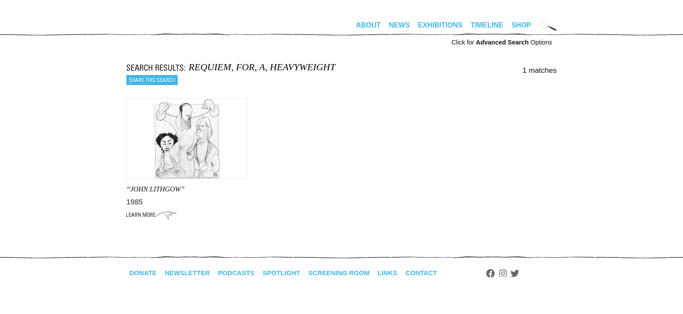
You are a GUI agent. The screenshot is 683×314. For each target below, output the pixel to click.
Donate (143, 272)
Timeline (487, 25)
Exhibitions (440, 25)
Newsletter (190, 272)
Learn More (151, 215)
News (399, 25)
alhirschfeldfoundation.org (152, 29)
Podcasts (242, 272)
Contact (436, 272)
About (368, 25)
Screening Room (350, 272)
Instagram (519, 273)
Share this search (152, 80)
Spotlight (290, 272)
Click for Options (501, 42)
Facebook (506, 273)
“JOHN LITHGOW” (155, 189)
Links (401, 272)
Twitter (531, 273)
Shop (521, 25)
